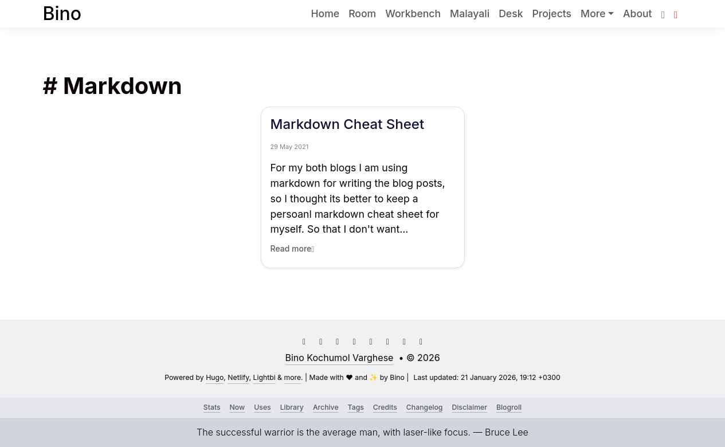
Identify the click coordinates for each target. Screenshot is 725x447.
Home (325, 13)
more (292, 377)
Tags (356, 407)
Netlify (238, 377)
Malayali (469, 13)
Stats (212, 407)
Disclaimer (469, 407)
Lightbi (264, 377)
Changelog (424, 407)
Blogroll (509, 407)
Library (292, 407)
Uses (262, 407)
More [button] (593, 13)
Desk (511, 13)
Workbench (413, 13)
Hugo (215, 377)
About (637, 13)
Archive (326, 407)
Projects (551, 13)
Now (237, 407)
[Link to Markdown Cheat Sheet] (363, 176)
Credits (385, 407)
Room (362, 13)
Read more (293, 248)
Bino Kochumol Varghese (339, 357)
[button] (675, 13)
